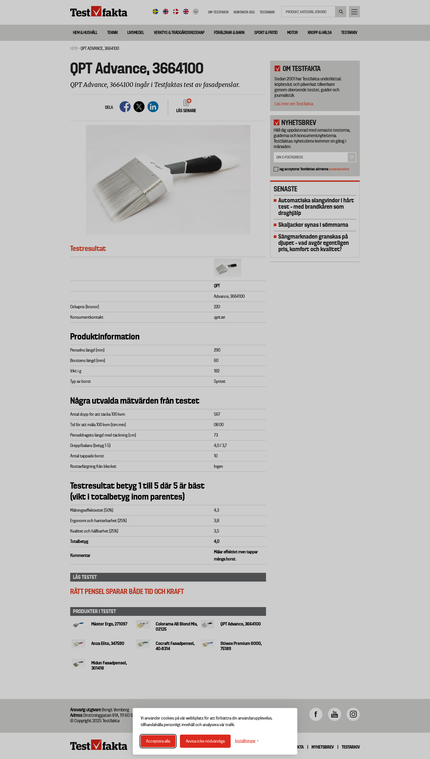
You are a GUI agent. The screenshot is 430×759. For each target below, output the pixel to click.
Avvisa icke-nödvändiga (205, 741)
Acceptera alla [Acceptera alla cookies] (158, 741)
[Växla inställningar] (247, 741)
